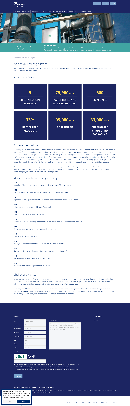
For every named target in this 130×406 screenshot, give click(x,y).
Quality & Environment (59, 11)
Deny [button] (9, 401)
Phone (15, 344)
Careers (83, 11)
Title (15, 321)
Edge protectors (36, 11)
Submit (18, 376)
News (89, 11)
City (15, 340)
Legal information (92, 402)
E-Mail (16, 348)
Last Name (17, 329)
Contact (77, 11)
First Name (17, 325)
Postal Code (18, 336)
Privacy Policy (104, 402)
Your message (53, 321)
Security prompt (19, 352)
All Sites (96, 321)
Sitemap (114, 402)
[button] (29, 356)
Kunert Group (43, 157)
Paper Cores (26, 11)
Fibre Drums (47, 11)
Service (70, 11)
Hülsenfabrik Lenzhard (20, 58)
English (105, 3)
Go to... (97, 3)
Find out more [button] (19, 397)
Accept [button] (23, 401)
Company (17, 11)
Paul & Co (92, 157)
